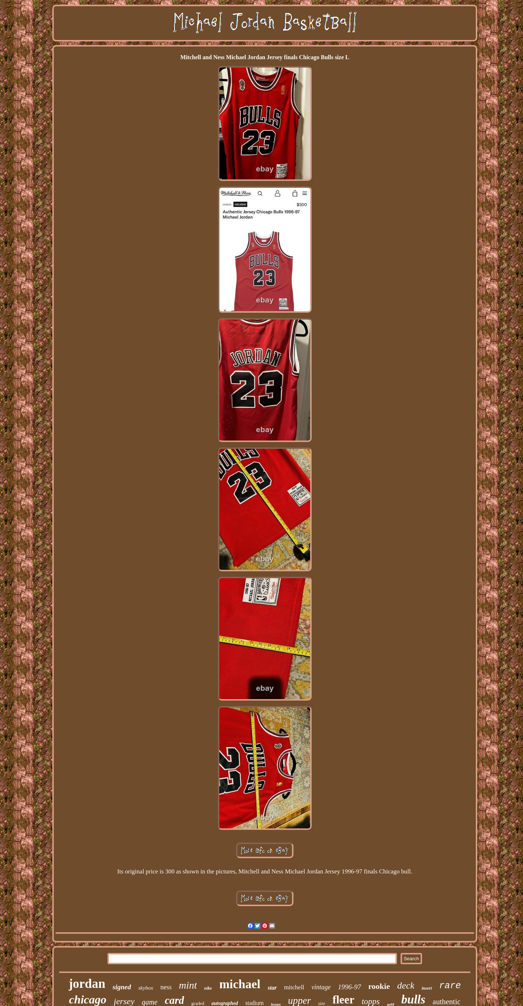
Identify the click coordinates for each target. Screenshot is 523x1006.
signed (122, 987)
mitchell (294, 987)
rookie (379, 986)
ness (166, 987)
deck (405, 985)
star (272, 988)
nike (208, 988)
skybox (145, 988)
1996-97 (349, 987)
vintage (321, 987)
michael (239, 984)
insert (427, 988)
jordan (87, 984)
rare (450, 986)
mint (188, 985)
